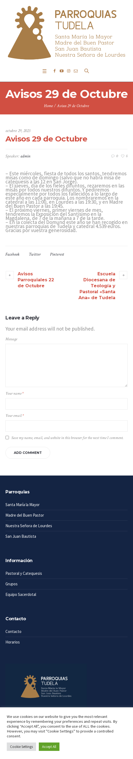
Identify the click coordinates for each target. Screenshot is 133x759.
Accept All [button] (49, 746)
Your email (14, 415)
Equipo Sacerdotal (20, 594)
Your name (14, 393)
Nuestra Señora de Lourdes (28, 525)
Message (11, 339)
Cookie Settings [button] (21, 746)
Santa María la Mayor (22, 504)
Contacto (13, 631)
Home (48, 106)
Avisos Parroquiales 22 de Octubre (36, 279)
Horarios (12, 642)
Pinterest (57, 254)
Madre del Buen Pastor (24, 515)
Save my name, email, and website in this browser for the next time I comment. (67, 437)
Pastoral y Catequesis (23, 573)
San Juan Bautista (20, 536)
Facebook (12, 254)
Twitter (35, 254)
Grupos (11, 583)
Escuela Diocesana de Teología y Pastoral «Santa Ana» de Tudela (96, 285)
